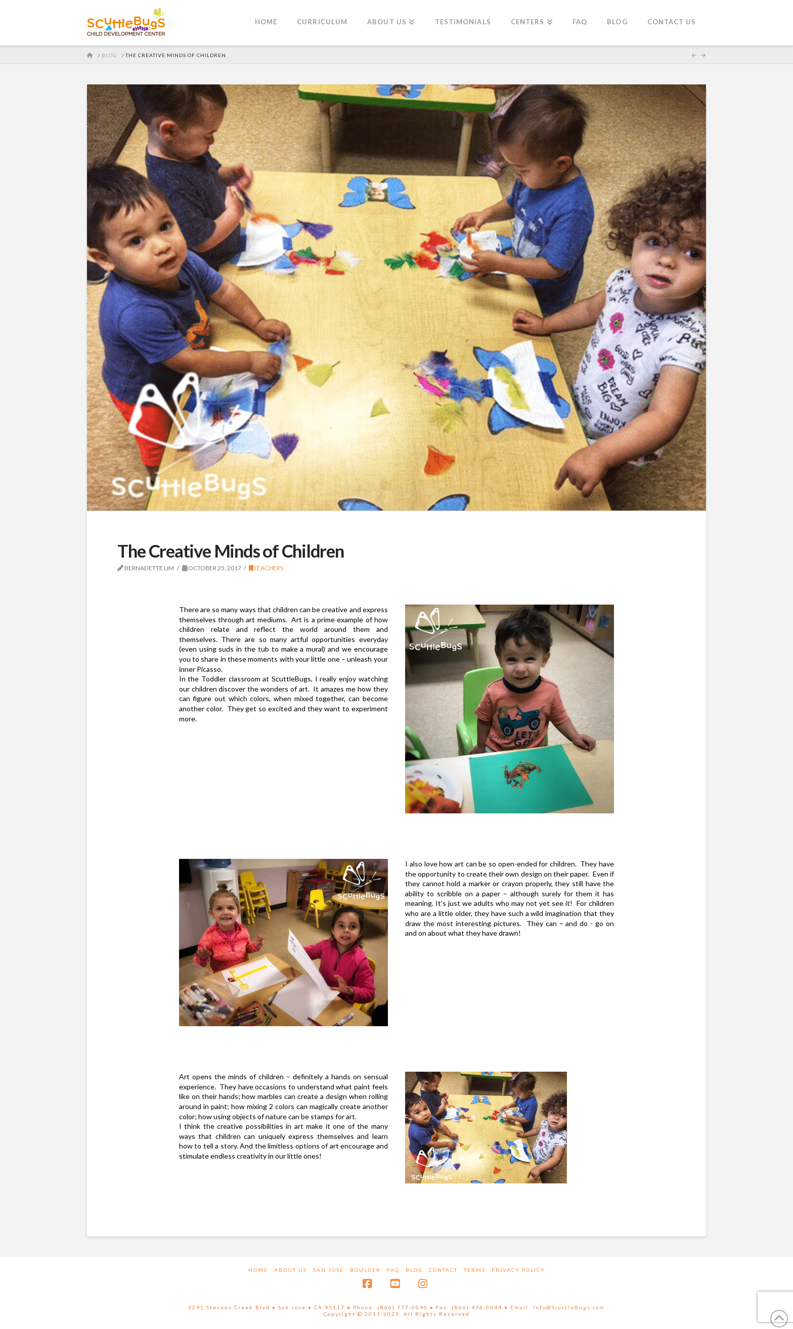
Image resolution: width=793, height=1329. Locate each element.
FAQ (393, 1270)
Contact (443, 1270)
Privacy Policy (518, 1270)
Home (258, 1270)
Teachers (266, 568)
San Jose (328, 1270)
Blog (414, 1270)
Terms (475, 1270)
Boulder (365, 1270)
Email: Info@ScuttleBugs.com (557, 1307)
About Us (290, 1270)
